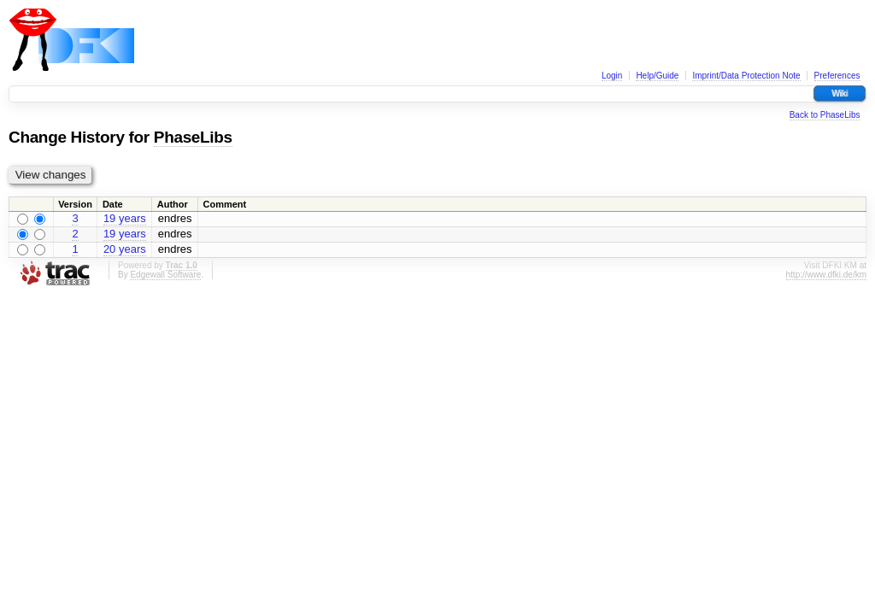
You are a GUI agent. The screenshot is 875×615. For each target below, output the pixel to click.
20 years (124, 249)
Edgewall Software (165, 274)
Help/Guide (657, 75)
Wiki (839, 93)
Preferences (837, 75)
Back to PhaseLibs (825, 115)
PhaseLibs (193, 137)
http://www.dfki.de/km (826, 274)
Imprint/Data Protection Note (746, 75)
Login (612, 75)
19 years (124, 218)
